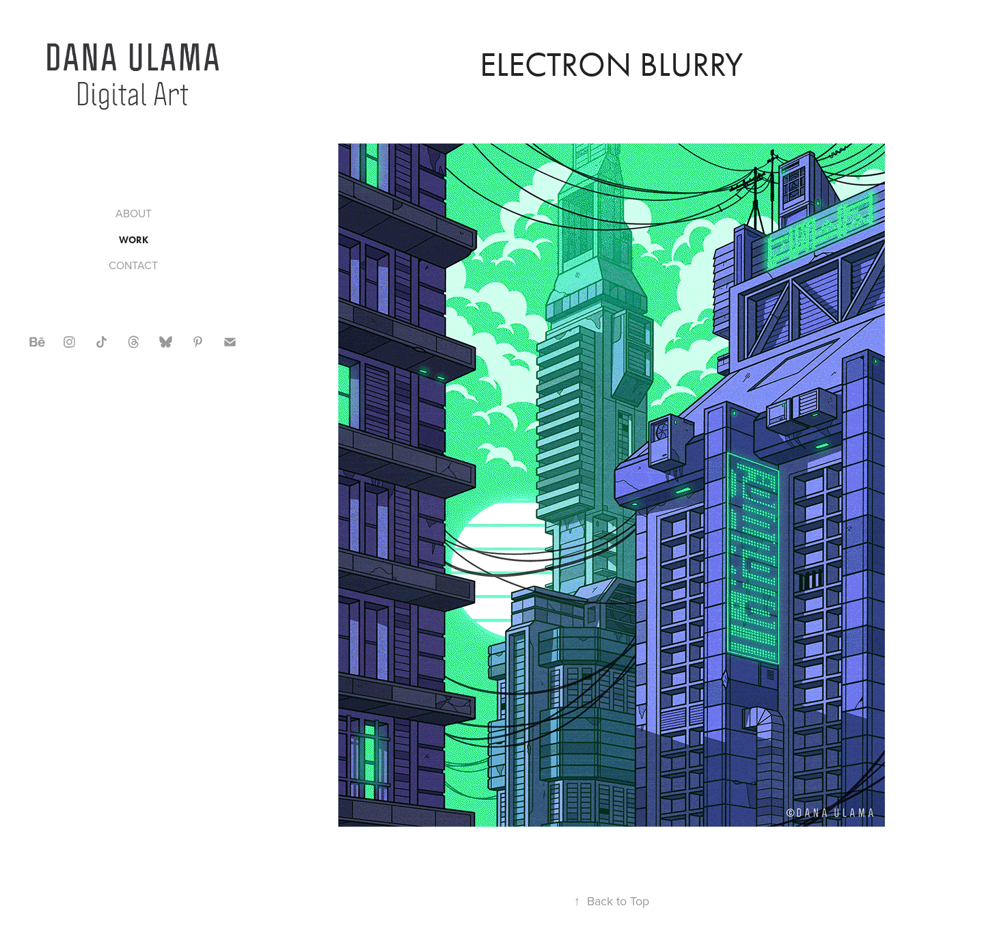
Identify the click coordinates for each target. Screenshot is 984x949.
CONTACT (133, 265)
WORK (133, 240)
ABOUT (133, 213)
